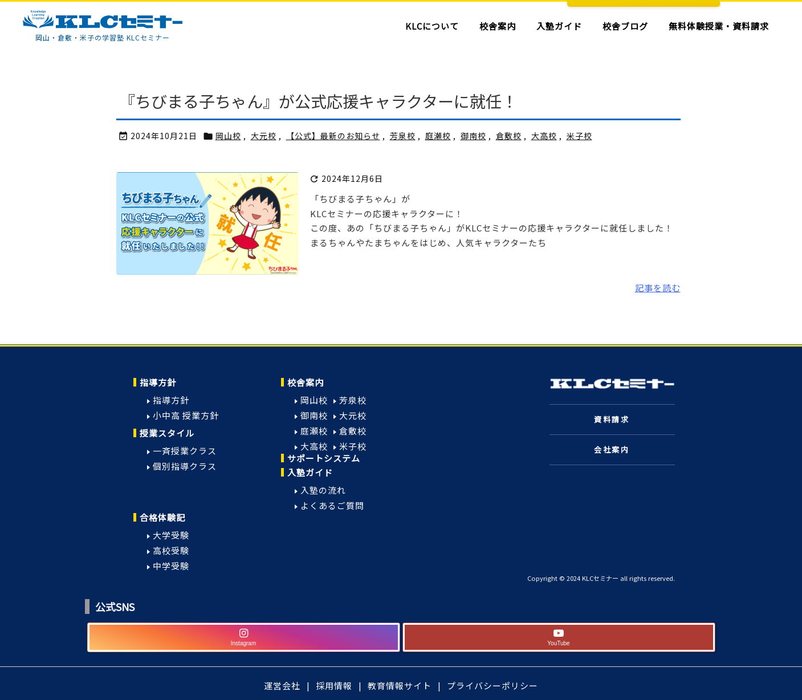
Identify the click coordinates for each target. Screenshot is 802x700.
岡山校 (228, 135)
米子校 (579, 135)
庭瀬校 (438, 135)
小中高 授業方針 (186, 415)
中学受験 (171, 566)
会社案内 (611, 449)
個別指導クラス (185, 466)
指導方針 (158, 382)
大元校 (263, 135)
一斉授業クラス (185, 451)
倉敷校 (509, 135)
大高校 (544, 135)
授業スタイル (167, 433)
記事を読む (658, 288)
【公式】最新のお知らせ (333, 135)
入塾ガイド (310, 472)
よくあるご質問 (332, 505)
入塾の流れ (323, 490)
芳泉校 (403, 135)
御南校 (473, 135)
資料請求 (611, 419)
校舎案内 (305, 382)
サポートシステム (323, 458)
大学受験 (171, 535)
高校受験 (171, 550)
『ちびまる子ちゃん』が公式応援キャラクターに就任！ (318, 100)
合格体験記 (162, 517)
